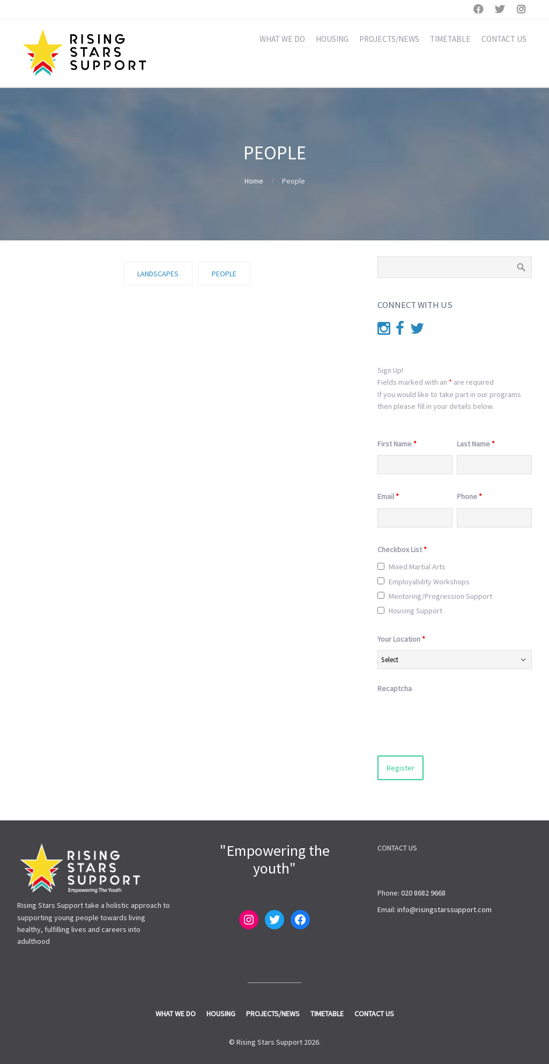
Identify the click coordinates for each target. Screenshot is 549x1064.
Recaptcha (394, 688)
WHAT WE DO (282, 39)
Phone (469, 496)
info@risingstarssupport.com (444, 909)
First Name (397, 444)
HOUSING (332, 39)
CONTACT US (503, 39)
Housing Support (415, 610)
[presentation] (458, 721)
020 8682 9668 (423, 893)
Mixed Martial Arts (417, 566)
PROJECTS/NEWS (389, 39)
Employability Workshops (429, 581)
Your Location (401, 639)
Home (253, 181)
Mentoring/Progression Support (440, 596)
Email (388, 496)
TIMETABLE (450, 39)
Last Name (476, 444)
